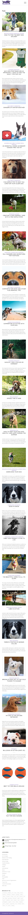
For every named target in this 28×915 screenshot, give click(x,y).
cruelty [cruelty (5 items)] (12, 896)
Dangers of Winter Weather (14, 107)
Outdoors (22, 33)
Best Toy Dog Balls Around (14, 786)
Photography (15, 396)
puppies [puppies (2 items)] (9, 901)
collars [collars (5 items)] (4, 896)
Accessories (10, 69)
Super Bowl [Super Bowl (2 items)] (12, 903)
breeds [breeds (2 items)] (21, 892)
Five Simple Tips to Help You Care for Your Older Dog (14, 182)
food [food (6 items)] (3, 898)
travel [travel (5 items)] (23, 903)
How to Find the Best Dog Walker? (14, 35)
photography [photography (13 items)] (5, 901)
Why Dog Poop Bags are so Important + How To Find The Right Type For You (14, 72)
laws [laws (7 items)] (12, 900)
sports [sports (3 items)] (4, 903)
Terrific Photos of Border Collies (14, 642)
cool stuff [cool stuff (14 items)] (7, 896)
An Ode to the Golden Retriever (14, 716)
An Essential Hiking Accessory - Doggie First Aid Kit (14, 146)
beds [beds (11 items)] (15, 892)
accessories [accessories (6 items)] (5, 892)
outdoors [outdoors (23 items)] (22, 900)
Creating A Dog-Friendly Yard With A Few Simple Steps (14, 216)
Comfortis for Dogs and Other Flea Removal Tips (14, 289)
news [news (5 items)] (18, 900)
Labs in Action (14, 609)
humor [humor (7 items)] (4, 900)
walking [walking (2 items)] (12, 905)
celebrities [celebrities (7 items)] (9, 894)
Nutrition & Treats (6, 871)
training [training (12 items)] (19, 903)
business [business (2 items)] (4, 894)
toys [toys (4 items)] (16, 903)
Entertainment (5, 859)
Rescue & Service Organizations (9, 880)
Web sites (20, 607)
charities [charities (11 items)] (13, 894)
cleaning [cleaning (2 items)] (17, 894)
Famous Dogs (9, 607)
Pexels (11, 396)
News (16, 678)
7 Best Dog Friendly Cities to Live (14, 539)
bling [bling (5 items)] (18, 892)
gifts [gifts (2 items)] (6, 898)
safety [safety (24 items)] (17, 901)
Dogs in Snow (14, 506)
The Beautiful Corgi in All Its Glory (14, 577)
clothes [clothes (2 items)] (21, 894)
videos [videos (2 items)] (9, 905)
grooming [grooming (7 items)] (9, 898)
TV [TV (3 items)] (6, 905)
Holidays (4, 864)
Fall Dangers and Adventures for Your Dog (14, 254)
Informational (17, 33)
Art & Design (5, 856)
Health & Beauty (11, 106)
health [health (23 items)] (18, 898)
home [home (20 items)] (22, 898)
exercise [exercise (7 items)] (21, 896)
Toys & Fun (16, 784)
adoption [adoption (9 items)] (9, 892)
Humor (3, 866)
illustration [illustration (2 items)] (8, 900)
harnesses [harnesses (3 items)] (14, 898)
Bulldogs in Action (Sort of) (14, 750)
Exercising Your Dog (14, 472)
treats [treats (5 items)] (4, 905)
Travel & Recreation (19, 252)
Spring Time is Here (14, 398)
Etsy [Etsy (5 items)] (17, 896)
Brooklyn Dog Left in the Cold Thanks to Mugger (14, 680)
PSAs (17, 430)
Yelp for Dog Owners (14, 816)
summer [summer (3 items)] (7, 903)
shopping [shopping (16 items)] (20, 901)
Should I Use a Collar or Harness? (14, 363)
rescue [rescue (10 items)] (13, 901)
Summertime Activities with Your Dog (14, 324)
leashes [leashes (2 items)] (15, 900)
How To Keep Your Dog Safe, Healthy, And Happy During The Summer (14, 433)
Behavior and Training (8, 33)
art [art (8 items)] (12, 892)
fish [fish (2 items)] (24, 896)
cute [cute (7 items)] (15, 896)
